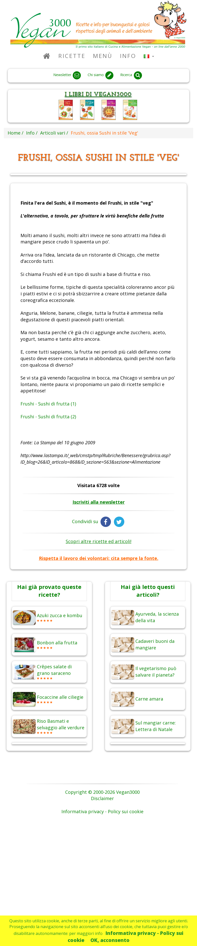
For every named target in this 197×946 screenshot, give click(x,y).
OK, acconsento (110, 940)
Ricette (71, 56)
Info (128, 56)
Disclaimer (102, 798)
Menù (102, 56)
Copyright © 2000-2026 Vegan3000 (102, 792)
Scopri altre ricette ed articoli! (98, 541)
